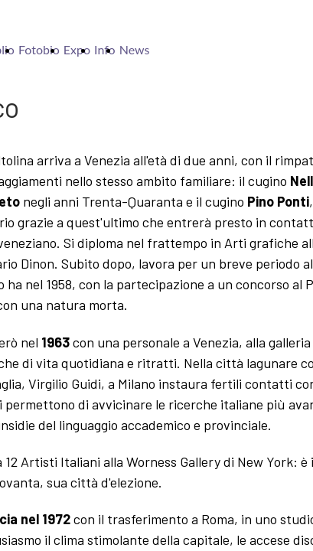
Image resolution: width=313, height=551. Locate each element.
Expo (77, 49)
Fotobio (39, 49)
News (134, 49)
